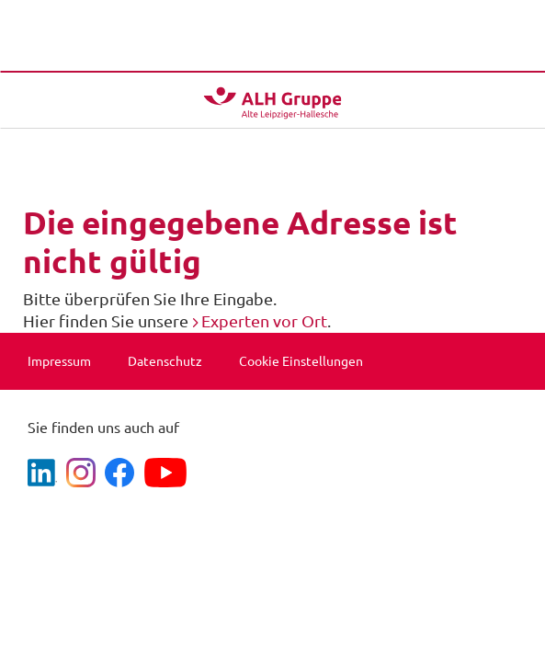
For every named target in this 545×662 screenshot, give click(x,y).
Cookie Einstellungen (301, 361)
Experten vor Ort (264, 321)
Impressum (59, 361)
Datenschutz (165, 361)
